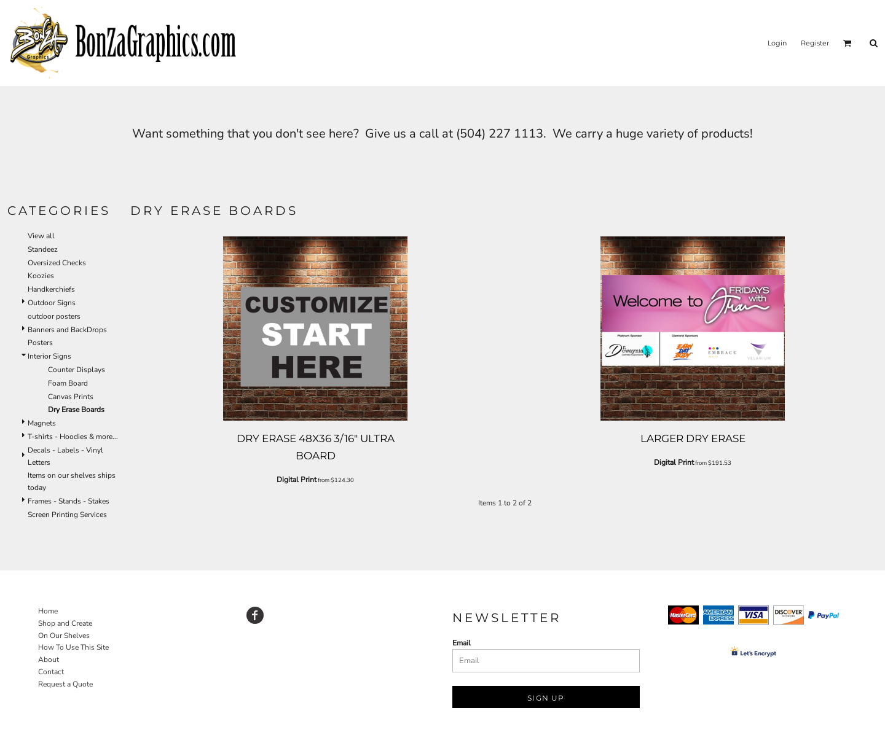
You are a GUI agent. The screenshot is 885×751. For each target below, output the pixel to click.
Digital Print (297, 479)
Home (48, 611)
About (48, 659)
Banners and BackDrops (67, 330)
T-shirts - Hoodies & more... (73, 437)
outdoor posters (54, 316)
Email (461, 643)
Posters (40, 343)
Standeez (43, 249)
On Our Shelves (64, 635)
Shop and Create (65, 623)
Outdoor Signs (52, 303)
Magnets (42, 423)
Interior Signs (49, 356)
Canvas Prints (70, 397)
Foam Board (68, 383)
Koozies (41, 276)
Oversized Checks (57, 263)
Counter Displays (76, 370)
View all (41, 236)
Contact (51, 672)
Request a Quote (65, 684)
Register (815, 43)
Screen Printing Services (67, 514)
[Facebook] (255, 615)
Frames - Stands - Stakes (68, 501)
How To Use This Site (73, 647)
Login (777, 43)
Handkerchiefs (51, 289)
